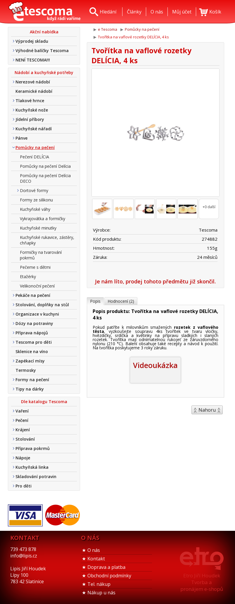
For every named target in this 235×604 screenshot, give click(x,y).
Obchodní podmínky (109, 575)
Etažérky (28, 276)
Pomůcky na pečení (35, 147)
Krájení (22, 429)
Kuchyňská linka (32, 467)
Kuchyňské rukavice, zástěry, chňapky (47, 240)
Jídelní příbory (29, 119)
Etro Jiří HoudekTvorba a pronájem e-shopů (201, 582)
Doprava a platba (106, 567)
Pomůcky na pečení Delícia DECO (45, 178)
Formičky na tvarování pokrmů (41, 255)
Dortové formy (34, 190)
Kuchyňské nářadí (33, 128)
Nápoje (22, 458)
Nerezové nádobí (32, 82)
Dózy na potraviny (34, 323)
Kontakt (96, 558)
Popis (95, 301)
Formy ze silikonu (36, 200)
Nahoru (207, 410)
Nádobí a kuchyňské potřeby (44, 72)
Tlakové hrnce (29, 100)
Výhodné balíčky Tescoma (42, 50)
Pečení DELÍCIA (34, 157)
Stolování (25, 439)
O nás (93, 550)
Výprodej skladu (31, 41)
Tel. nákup (98, 584)
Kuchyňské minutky (38, 228)
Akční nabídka (44, 32)
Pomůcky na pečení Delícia (45, 166)
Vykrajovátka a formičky (42, 218)
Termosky (25, 370)
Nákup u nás (101, 592)
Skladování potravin (35, 476)
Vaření (22, 411)
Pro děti (23, 486)
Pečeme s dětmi (35, 267)
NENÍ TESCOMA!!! (32, 60)
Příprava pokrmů (32, 448)
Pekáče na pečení (32, 295)
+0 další (209, 206)
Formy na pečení (32, 379)
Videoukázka (155, 365)
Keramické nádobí (33, 91)
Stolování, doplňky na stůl (42, 304)
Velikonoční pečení (37, 286)
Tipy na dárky (29, 389)
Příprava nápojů (31, 333)
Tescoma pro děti (33, 342)
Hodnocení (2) (121, 301)
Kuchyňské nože (31, 110)
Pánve (21, 138)
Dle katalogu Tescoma (44, 401)
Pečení (21, 420)
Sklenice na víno (31, 351)
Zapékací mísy (30, 361)
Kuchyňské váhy (35, 209)
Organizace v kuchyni (37, 314)
